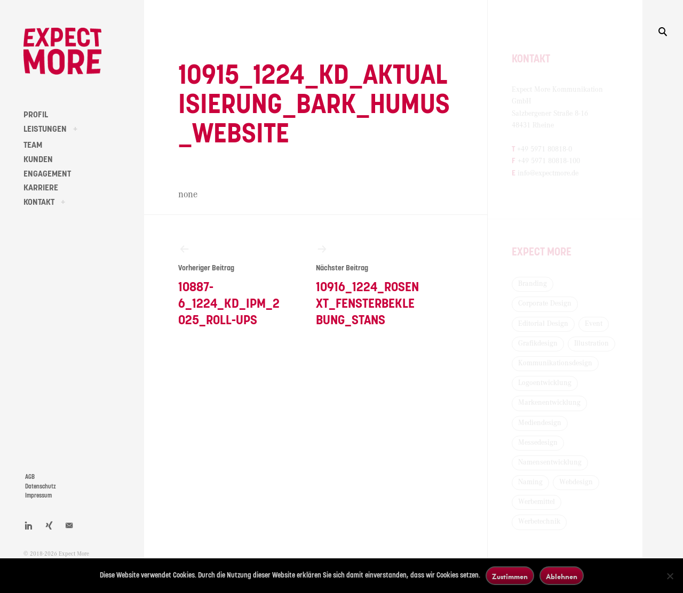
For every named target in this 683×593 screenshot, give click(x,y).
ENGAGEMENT (47, 174)
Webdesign (576, 482)
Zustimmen (510, 576)
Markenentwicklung (549, 402)
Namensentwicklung (550, 462)
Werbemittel (536, 502)
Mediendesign (539, 423)
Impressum (38, 496)
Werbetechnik (539, 521)
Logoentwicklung (544, 383)
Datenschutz (40, 487)
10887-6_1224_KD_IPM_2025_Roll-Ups (229, 285)
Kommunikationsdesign (555, 363)
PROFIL (35, 114)
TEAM (32, 145)
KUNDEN (38, 159)
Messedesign (538, 442)
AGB (30, 477)
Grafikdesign (538, 343)
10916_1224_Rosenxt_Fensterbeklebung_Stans (367, 285)
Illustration (591, 343)
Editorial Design (543, 323)
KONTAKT (38, 202)
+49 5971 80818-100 (549, 161)
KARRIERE (40, 187)
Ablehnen (561, 576)
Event (593, 323)
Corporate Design (544, 303)
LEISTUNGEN (45, 129)
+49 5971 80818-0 (544, 149)
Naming (530, 482)
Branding (532, 283)
